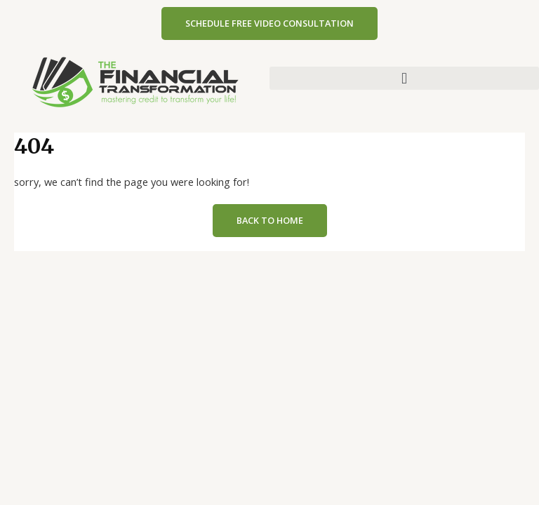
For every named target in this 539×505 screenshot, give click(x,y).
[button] (404, 78)
